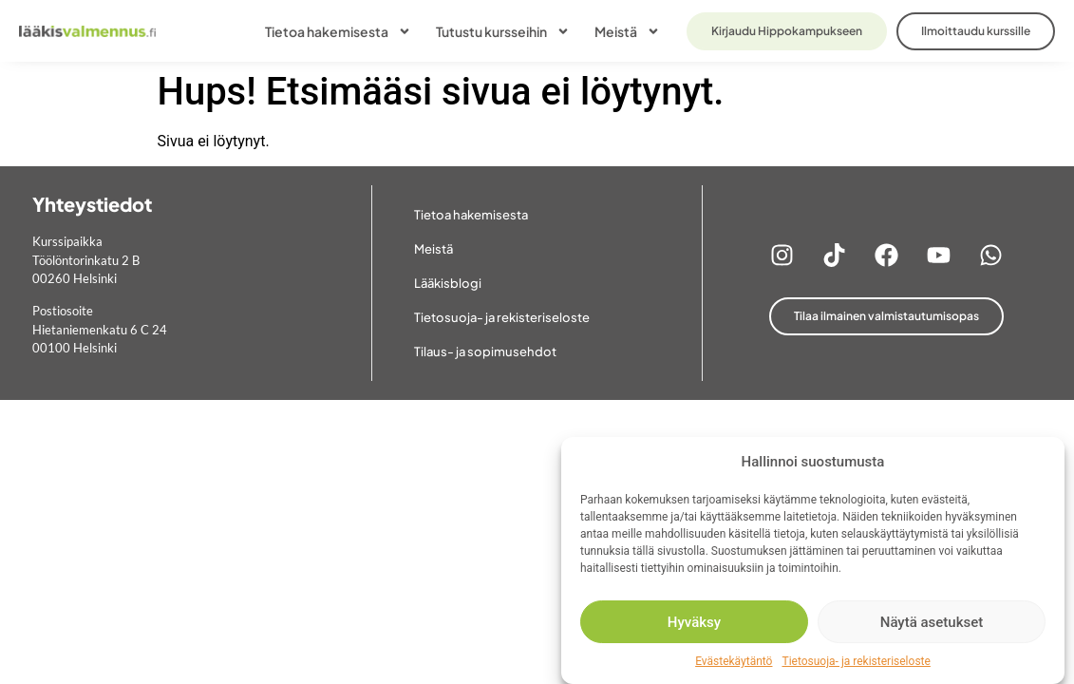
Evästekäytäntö (733, 661)
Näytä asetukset (932, 622)
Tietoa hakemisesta (338, 31)
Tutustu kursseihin (503, 31)
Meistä (627, 31)
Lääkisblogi (447, 283)
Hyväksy (694, 622)
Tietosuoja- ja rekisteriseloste (856, 661)
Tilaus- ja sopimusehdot (485, 351)
